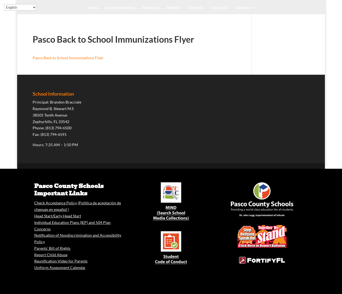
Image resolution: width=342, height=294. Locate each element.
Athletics (174, 8)
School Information (120, 8)
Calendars (243, 8)
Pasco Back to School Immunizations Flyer (68, 57)
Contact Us (219, 8)
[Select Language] (20, 7)
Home (93, 8)
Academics (150, 8)
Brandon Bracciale (65, 102)
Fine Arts (195, 8)
